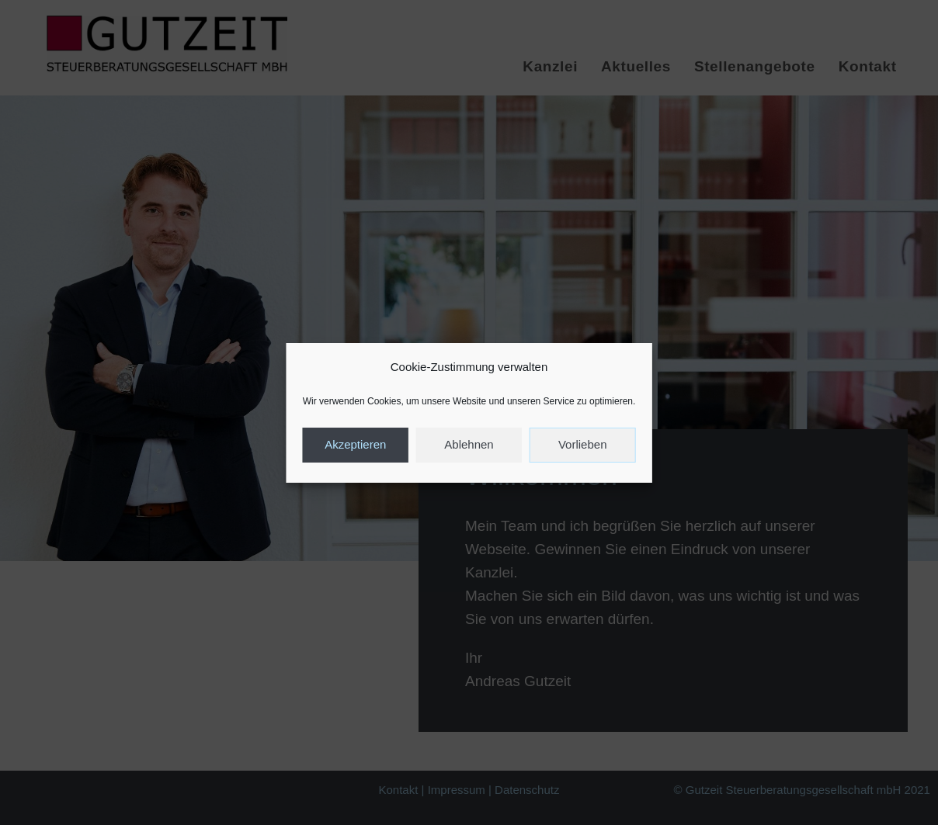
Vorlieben (582, 444)
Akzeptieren (355, 444)
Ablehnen (468, 444)
